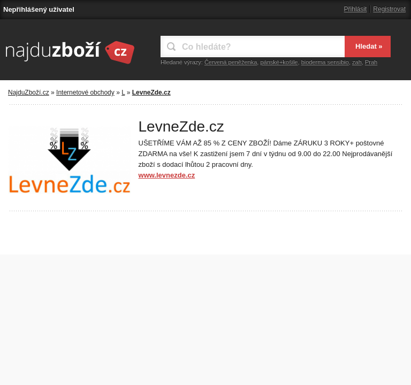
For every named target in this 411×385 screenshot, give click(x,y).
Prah (371, 62)
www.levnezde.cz (167, 175)
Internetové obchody (85, 92)
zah (357, 62)
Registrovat (389, 9)
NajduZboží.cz (28, 92)
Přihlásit (355, 9)
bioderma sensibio (325, 62)
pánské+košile (279, 62)
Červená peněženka (230, 62)
